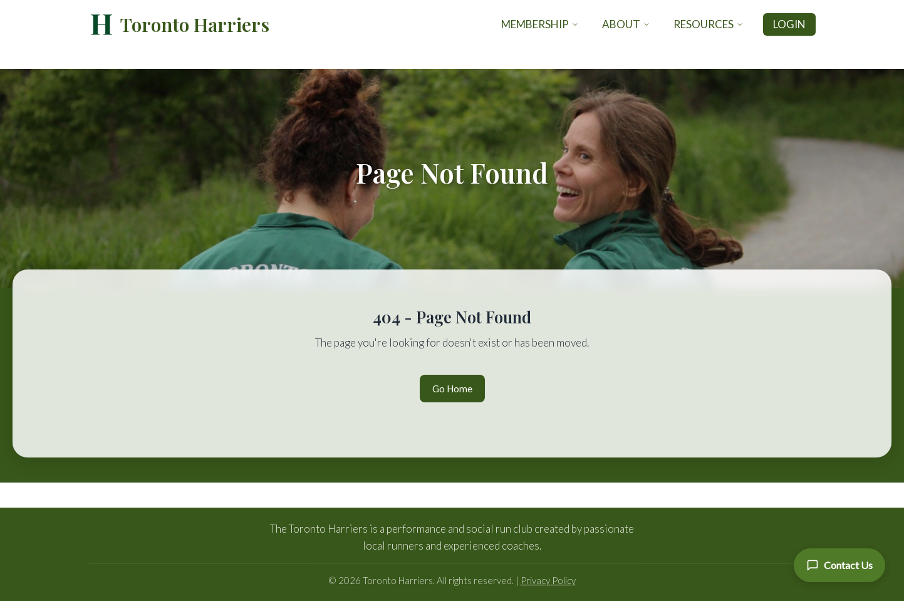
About (626, 24)
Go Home (452, 388)
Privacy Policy (548, 580)
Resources (708, 24)
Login (789, 24)
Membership (540, 24)
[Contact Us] (839, 565)
